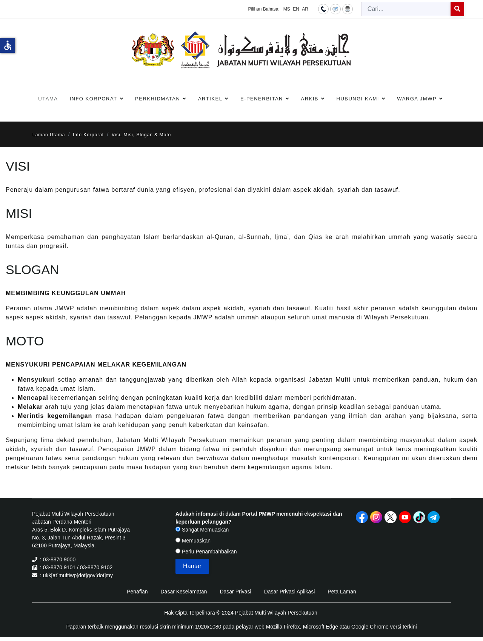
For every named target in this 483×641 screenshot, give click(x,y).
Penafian (137, 592)
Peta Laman (342, 592)
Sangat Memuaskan (202, 530)
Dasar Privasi (235, 592)
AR (305, 9)
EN (296, 9)
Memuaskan (193, 541)
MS (286, 9)
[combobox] (406, 9)
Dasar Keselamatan (183, 592)
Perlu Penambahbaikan (206, 552)
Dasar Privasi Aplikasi (289, 592)
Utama (48, 99)
